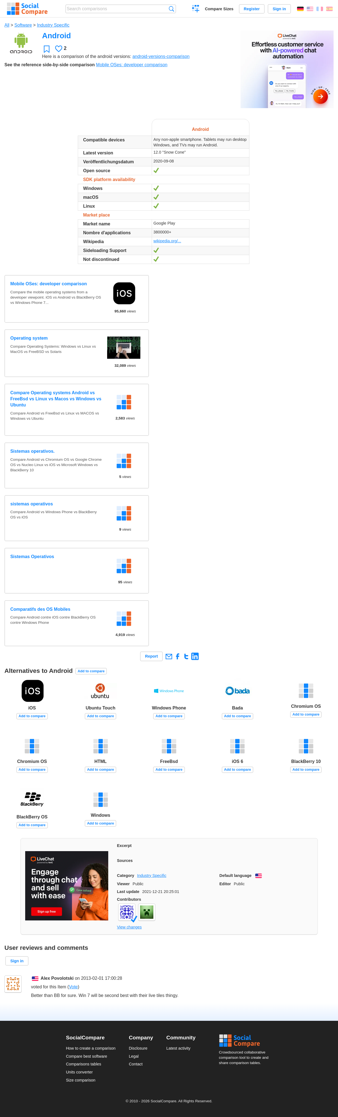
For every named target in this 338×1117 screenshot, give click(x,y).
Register (252, 9)
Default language (236, 875)
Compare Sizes (219, 9)
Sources (125, 860)
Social (245, 1040)
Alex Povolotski (57, 978)
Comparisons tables (83, 1064)
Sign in (279, 9)
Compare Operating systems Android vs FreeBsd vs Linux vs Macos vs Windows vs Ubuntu (55, 399)
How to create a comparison (90, 1048)
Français (319, 9)
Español (329, 9)
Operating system (29, 338)
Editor (225, 884)
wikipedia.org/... (167, 241)
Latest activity (178, 1048)
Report (151, 656)
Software (23, 25)
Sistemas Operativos (32, 556)
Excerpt (124, 845)
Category (125, 875)
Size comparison (80, 1080)
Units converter (79, 1072)
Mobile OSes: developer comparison (131, 64)
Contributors (129, 899)
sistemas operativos (31, 504)
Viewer (123, 884)
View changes (129, 927)
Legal (133, 1056)
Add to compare (91, 671)
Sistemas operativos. (32, 451)
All (6, 25)
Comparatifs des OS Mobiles (40, 609)
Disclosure (138, 1048)
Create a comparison (196, 9)
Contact (136, 1064)
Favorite (46, 49)
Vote (73, 986)
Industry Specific (53, 25)
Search (171, 8)
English (310, 9)
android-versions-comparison (160, 56)
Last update (128, 891)
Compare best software (86, 1056)
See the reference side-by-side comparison (49, 64)
